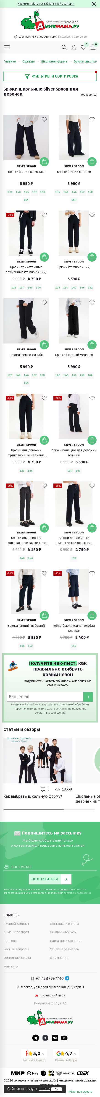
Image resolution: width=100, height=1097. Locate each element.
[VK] (54, 1038)
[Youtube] (64, 1038)
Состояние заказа (17, 958)
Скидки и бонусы (63, 932)
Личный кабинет (16, 924)
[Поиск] (64, 47)
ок (56, 1089)
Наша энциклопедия (66, 941)
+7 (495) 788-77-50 (50, 978)
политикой (67, 704)
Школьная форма (56, 61)
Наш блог (10, 941)
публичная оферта (80, 1092)
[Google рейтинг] (66, 1056)
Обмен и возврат (16, 932)
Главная (12, 61)
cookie (44, 1089)
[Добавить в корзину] (44, 161)
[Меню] (7, 47)
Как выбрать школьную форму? (32, 796)
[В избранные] (44, 119)
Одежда (30, 61)
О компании (59, 958)
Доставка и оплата (64, 924)
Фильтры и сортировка (51, 76)
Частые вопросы (16, 949)
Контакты (10, 966)
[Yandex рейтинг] (34, 1056)
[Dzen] (45, 1038)
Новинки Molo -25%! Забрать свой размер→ (46, 3)
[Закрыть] (94, 4)
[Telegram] (67, 978)
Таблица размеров (64, 949)
